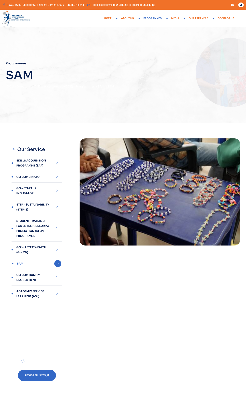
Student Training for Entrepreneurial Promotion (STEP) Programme (32, 228)
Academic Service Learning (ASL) (30, 294)
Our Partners (198, 18)
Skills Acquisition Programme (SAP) (31, 163)
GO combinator (29, 177)
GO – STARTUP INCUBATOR (26, 190)
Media (175, 18)
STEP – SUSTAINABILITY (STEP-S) (32, 207)
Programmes (152, 18)
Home (107, 18)
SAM (20, 263)
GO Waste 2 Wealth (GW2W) (31, 250)
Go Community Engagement (28, 277)
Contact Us (226, 18)
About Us (127, 18)
